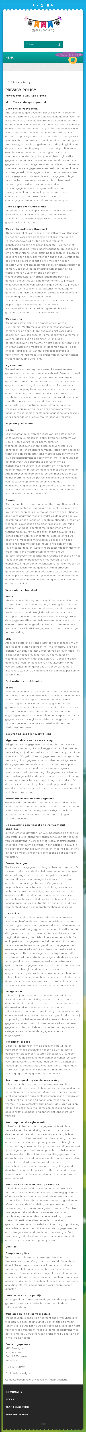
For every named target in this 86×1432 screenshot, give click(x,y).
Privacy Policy (21, 82)
